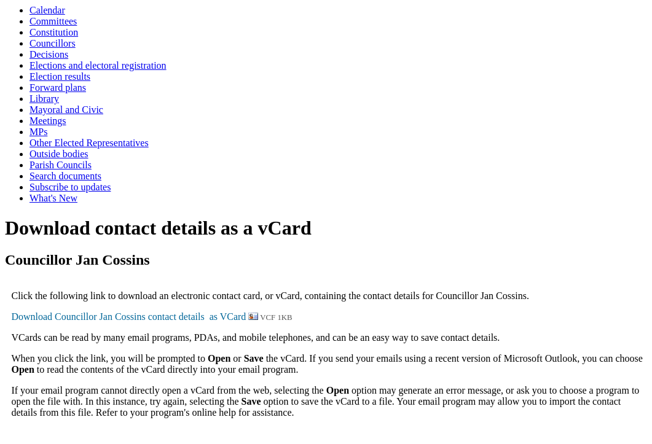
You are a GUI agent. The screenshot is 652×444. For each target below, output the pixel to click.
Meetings (47, 120)
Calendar (47, 10)
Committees (53, 21)
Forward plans (57, 87)
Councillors (52, 43)
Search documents (65, 176)
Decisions (48, 54)
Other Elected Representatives (89, 143)
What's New (53, 198)
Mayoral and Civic (66, 109)
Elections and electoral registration (98, 65)
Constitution (53, 32)
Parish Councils (60, 165)
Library (44, 98)
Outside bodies (58, 154)
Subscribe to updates (70, 187)
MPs (38, 132)
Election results (59, 76)
